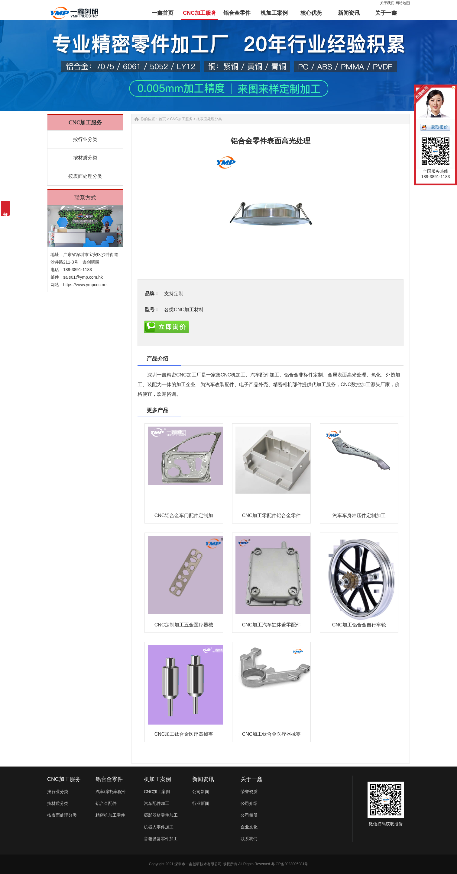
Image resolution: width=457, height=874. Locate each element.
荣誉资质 (249, 791)
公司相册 (249, 815)
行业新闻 (200, 803)
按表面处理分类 (85, 176)
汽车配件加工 (264, 374)
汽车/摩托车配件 (111, 791)
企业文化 (249, 826)
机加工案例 (157, 779)
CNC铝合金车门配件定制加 (183, 515)
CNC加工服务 (181, 119)
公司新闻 (200, 791)
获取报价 (439, 127)
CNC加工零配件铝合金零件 (271, 515)
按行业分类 (85, 139)
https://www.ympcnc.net (85, 284)
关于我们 (387, 3)
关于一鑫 (251, 779)
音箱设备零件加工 (161, 838)
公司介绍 (249, 803)
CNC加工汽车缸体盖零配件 (271, 624)
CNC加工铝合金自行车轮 (359, 624)
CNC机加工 (233, 374)
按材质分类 (85, 157)
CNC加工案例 (157, 791)
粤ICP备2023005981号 (289, 864)
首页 (162, 119)
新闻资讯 (203, 779)
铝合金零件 (109, 779)
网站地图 (402, 3)
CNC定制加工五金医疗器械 (183, 624)
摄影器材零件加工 (161, 815)
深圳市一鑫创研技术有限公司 (198, 864)
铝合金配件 (106, 803)
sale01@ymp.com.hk (83, 277)
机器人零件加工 (158, 826)
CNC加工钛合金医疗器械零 (183, 734)
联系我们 (249, 838)
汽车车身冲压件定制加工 (359, 515)
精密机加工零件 (110, 815)
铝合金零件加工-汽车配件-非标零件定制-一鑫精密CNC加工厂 (74, 9)
